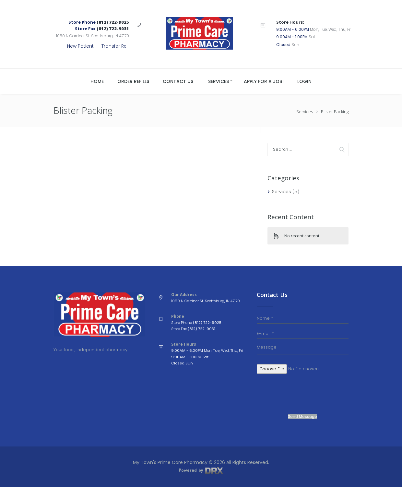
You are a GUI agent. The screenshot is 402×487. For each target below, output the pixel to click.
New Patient (80, 46)
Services (304, 111)
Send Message (302, 416)
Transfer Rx (113, 46)
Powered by (201, 470)
